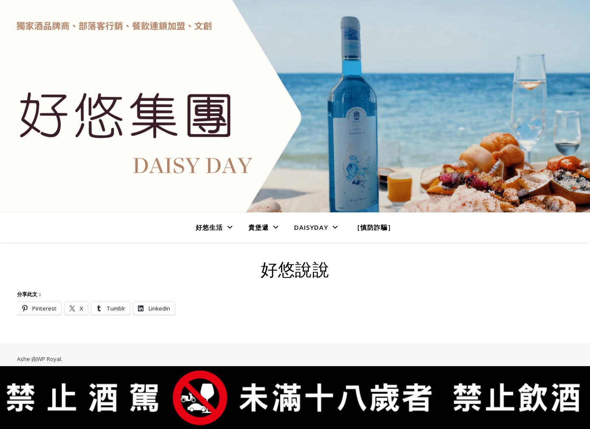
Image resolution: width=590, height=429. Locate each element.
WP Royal (49, 359)
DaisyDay (311, 227)
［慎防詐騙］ (374, 227)
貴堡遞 (258, 227)
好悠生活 (209, 227)
